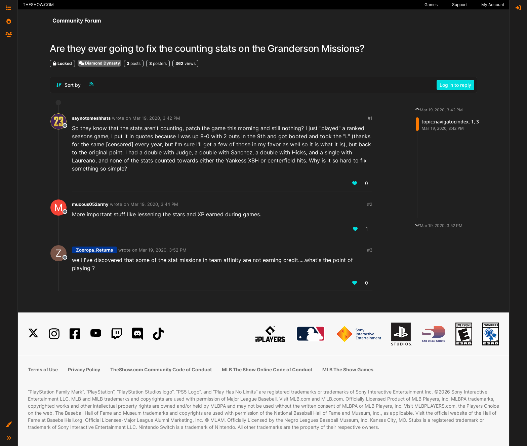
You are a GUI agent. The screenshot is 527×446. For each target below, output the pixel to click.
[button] (9, 424)
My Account (492, 4)
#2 (369, 204)
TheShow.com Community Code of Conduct (161, 369)
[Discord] (137, 334)
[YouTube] (95, 334)
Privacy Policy (84, 369)
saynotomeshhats (91, 118)
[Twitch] (116, 334)
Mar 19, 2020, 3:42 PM (156, 118)
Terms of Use (43, 369)
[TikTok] (158, 334)
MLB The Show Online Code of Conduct (267, 369)
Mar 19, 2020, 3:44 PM (154, 204)
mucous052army (90, 204)
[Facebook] (75, 334)
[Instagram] (54, 334)
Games (431, 4)
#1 (370, 118)
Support (459, 4)
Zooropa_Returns (94, 250)
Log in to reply (455, 85)
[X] (33, 334)
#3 (369, 250)
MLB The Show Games (347, 369)
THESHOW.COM (38, 4)
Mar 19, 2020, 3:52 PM (163, 250)
